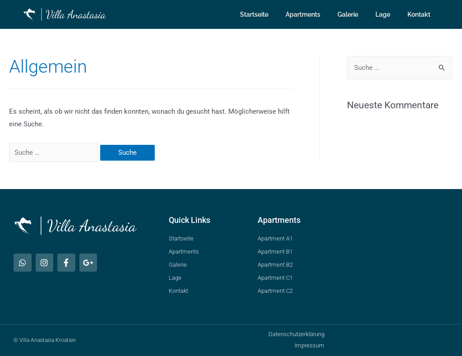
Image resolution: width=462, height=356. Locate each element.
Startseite (254, 14)
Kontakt (418, 14)
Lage (382, 14)
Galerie (347, 14)
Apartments (303, 14)
